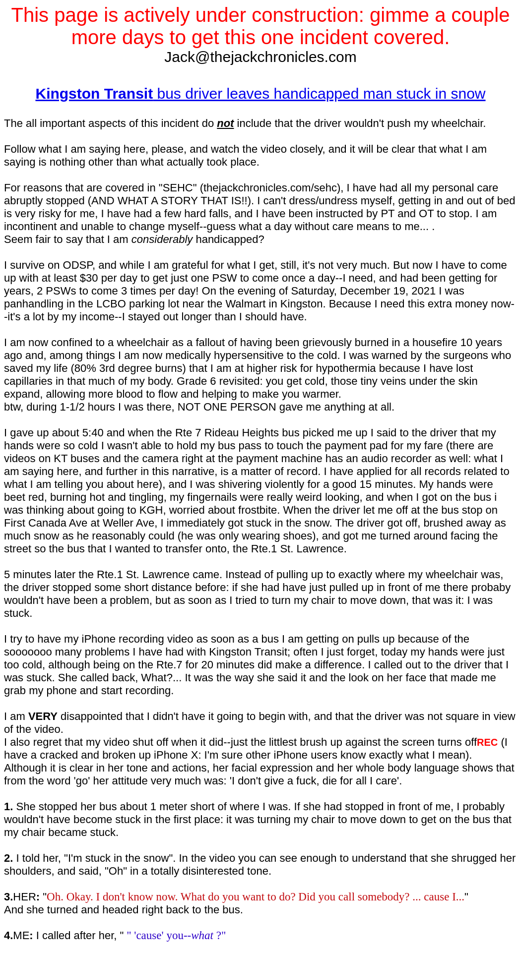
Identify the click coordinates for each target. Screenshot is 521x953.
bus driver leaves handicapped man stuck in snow (260, 93)
